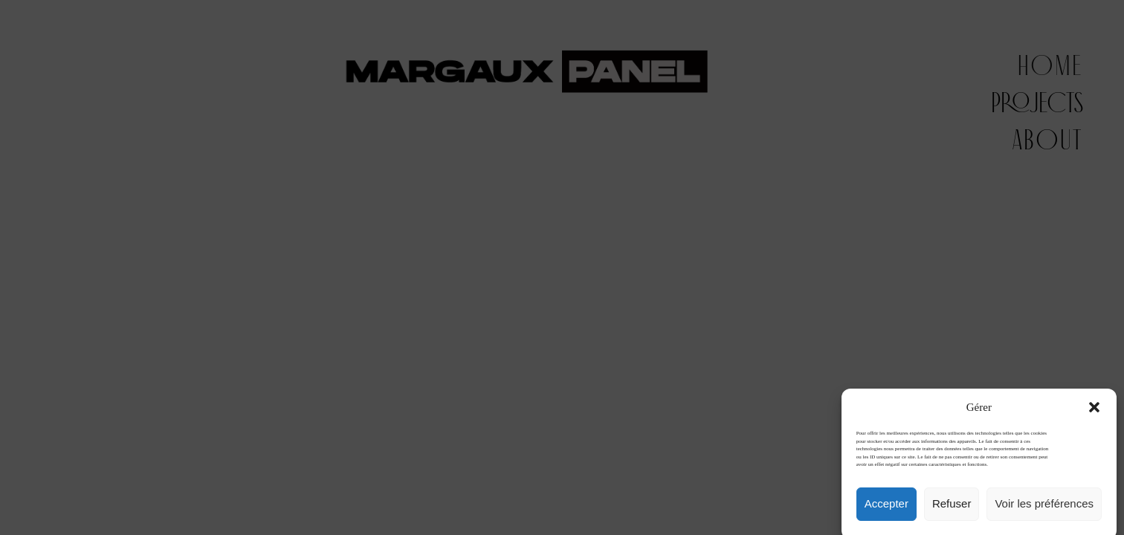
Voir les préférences (1044, 511)
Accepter (886, 511)
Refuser (952, 511)
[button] (1094, 415)
